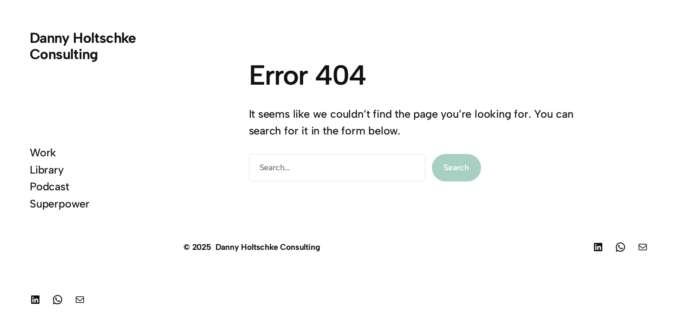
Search (456, 167)
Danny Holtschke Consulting (83, 46)
